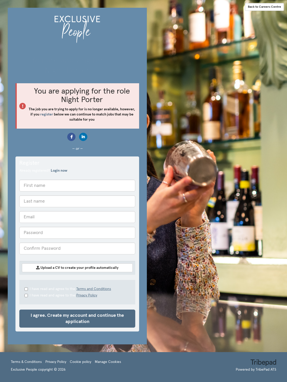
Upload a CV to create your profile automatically (77, 268)
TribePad (263, 363)
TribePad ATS (266, 369)
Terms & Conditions (26, 362)
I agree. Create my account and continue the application (77, 318)
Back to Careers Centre (264, 7)
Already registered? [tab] (43, 170)
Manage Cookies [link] (108, 362)
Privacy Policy (86, 295)
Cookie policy (80, 362)
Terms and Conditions (93, 289)
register (46, 114)
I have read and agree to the (67, 289)
